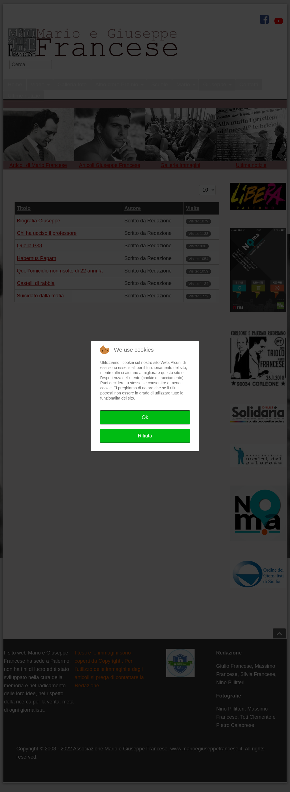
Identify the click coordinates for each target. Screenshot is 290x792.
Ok (145, 417)
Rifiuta (145, 436)
